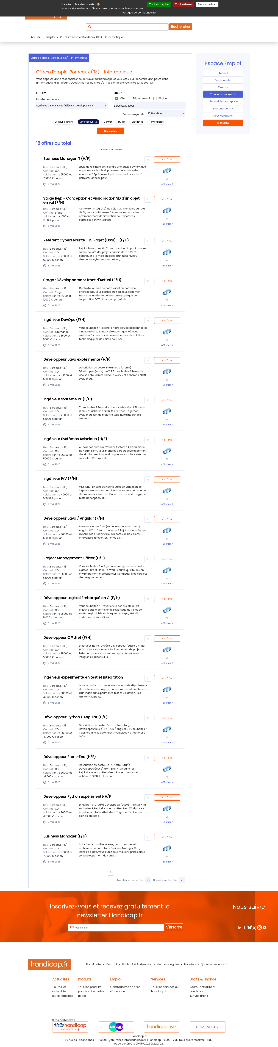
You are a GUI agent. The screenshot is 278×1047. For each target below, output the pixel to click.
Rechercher (180, 26)
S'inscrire (223, 87)
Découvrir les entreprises (223, 101)
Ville (122, 98)
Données (190, 964)
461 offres (166, 184)
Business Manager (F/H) (65, 836)
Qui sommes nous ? (214, 964)
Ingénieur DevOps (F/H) (64, 320)
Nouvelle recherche (169, 880)
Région (163, 98)
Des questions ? (223, 108)
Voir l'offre (167, 159)
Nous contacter (223, 115)
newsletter (92, 915)
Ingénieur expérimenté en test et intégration (83, 677)
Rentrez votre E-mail (53, 927)
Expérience (137, 121)
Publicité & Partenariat (137, 964)
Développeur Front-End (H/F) (69, 757)
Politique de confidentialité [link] (139, 12)
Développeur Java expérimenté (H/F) (76, 359)
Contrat (108, 121)
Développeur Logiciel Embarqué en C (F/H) (81, 598)
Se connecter (223, 80)
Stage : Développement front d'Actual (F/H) (82, 280)
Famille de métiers (47, 99)
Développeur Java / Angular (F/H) (73, 518)
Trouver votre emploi (223, 94)
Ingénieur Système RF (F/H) (67, 399)
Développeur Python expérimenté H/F (77, 796)
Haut (210, 1040)
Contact (111, 964)
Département (141, 98)
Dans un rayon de (133, 114)
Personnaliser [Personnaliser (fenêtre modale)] (207, 4)
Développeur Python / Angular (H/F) (75, 717)
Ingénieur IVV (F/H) (60, 478)
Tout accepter (159, 4)
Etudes (122, 121)
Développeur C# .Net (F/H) (67, 637)
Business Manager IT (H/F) (66, 158)
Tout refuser (183, 4)
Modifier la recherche (134, 880)
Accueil (223, 73)
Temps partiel (156, 121)
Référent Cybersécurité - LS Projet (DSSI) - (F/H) (86, 240)
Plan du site (93, 964)
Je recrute (223, 123)
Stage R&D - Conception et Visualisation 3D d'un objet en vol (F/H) (91, 200)
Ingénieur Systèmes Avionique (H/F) (75, 439)
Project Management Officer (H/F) (74, 558)
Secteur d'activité (64, 121)
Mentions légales (168, 964)
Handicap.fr (156, 1040)
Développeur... (87, 121)
